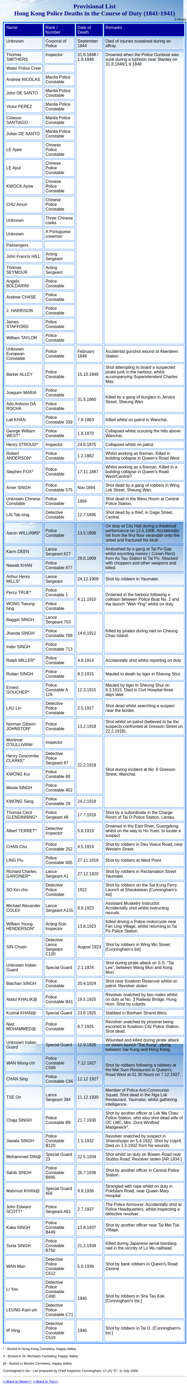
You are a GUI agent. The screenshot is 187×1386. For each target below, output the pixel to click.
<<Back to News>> (17, 1381)
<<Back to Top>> (45, 1381)
